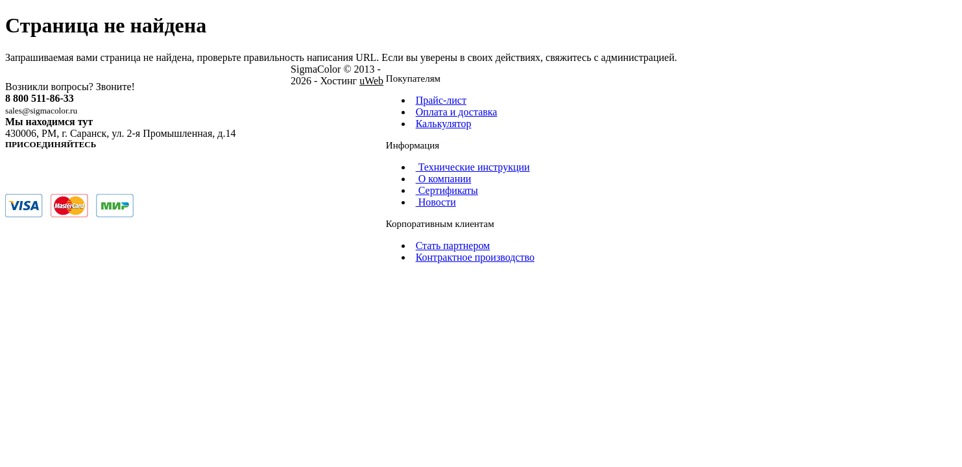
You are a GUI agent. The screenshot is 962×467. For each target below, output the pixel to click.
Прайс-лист (441, 100)
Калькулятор (444, 123)
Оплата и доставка (457, 111)
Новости (434, 202)
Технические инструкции (471, 167)
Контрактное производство (475, 257)
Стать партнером (453, 245)
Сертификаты (445, 190)
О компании (442, 178)
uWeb (371, 80)
